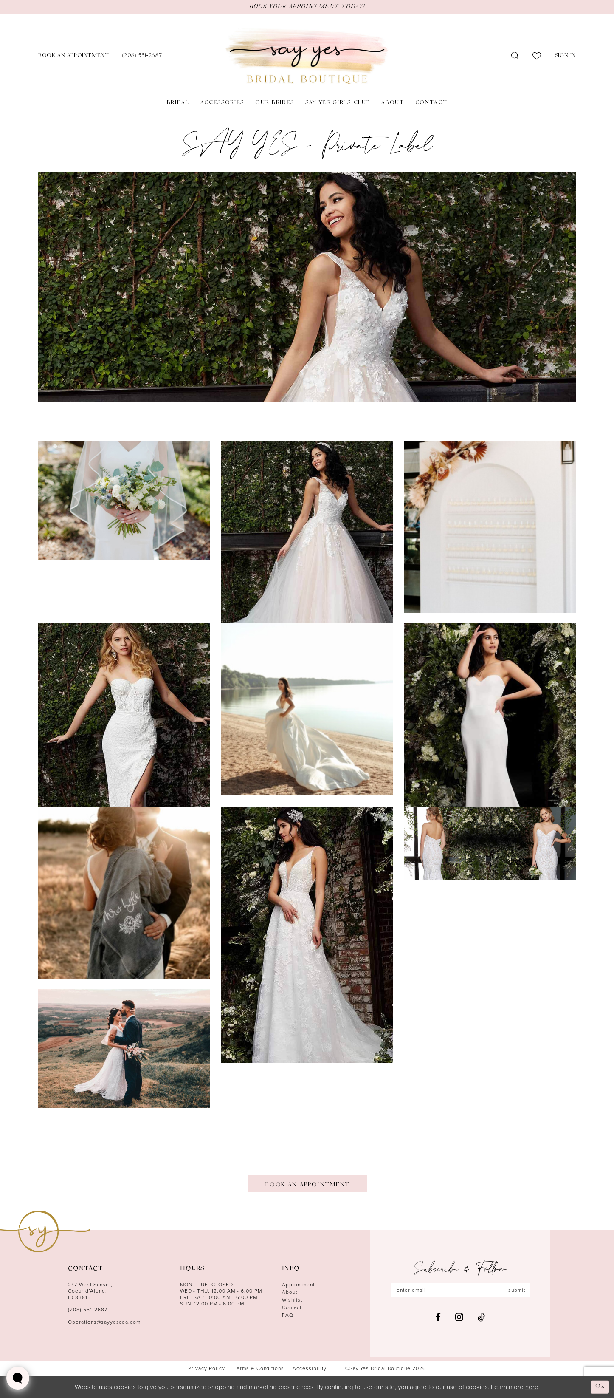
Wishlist (292, 1300)
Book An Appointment (307, 1185)
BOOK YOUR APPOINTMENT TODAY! (307, 7)
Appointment (298, 1284)
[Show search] (515, 56)
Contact (291, 1307)
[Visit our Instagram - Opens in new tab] (459, 1317)
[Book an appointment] (73, 56)
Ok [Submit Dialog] (600, 1387)
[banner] (307, 56)
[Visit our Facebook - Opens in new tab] (438, 1317)
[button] (565, 56)
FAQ (287, 1315)
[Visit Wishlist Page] (537, 56)
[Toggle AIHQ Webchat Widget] (17, 1378)
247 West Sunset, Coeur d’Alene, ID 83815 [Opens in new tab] (90, 1291)
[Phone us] (142, 56)
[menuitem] (73, 56)
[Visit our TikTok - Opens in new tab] (481, 1317)
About (289, 1292)
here (531, 1387)
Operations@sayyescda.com (104, 1322)
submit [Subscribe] (516, 1290)
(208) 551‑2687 (87, 1309)
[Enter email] (460, 1290)
